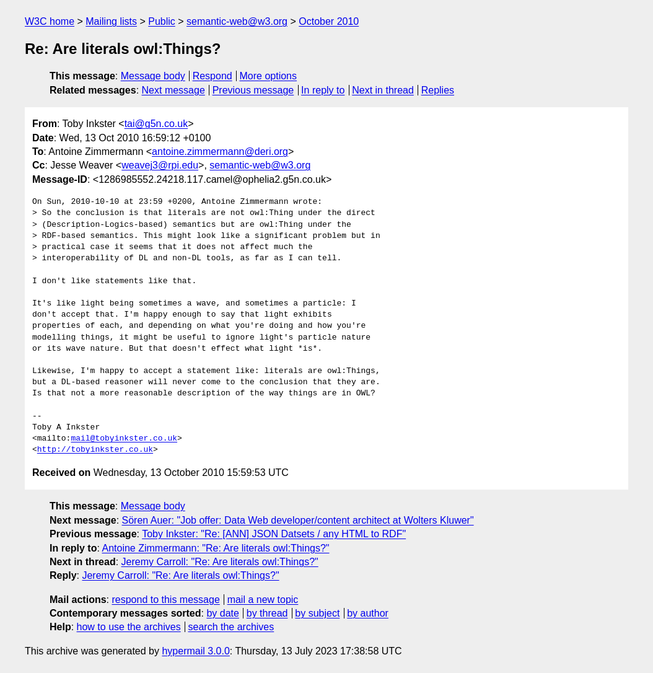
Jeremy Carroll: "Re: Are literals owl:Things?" (219, 561)
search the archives (231, 627)
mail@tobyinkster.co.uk (124, 438)
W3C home (49, 21)
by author (367, 613)
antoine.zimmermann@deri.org (220, 151)
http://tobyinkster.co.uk (95, 449)
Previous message (253, 90)
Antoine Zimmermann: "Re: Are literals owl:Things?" (215, 548)
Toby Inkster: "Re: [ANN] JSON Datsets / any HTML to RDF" (274, 534)
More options (268, 76)
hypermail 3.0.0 (195, 651)
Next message (173, 90)
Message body (153, 76)
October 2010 (329, 21)
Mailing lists (111, 21)
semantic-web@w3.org (236, 21)
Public (161, 21)
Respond (212, 76)
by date (222, 613)
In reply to (322, 90)
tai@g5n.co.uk (156, 123)
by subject (317, 613)
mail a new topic (263, 599)
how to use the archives (129, 627)
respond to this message (165, 599)
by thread (267, 613)
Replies (437, 90)
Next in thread (383, 90)
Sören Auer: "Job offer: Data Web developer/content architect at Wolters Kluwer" (298, 520)
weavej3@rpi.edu (159, 165)
